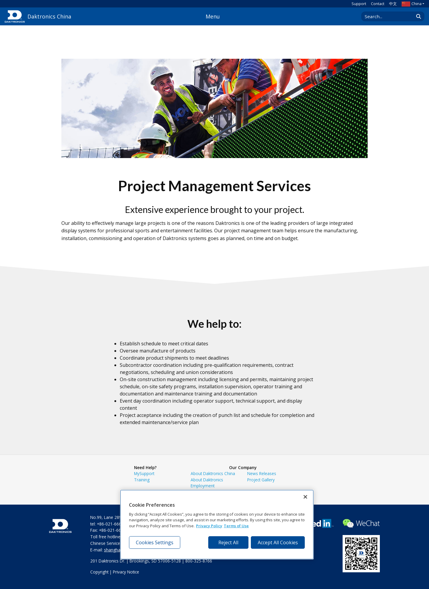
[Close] (305, 496)
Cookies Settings (154, 542)
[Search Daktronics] (390, 16)
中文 (393, 3)
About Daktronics (207, 480)
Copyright (99, 572)
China (412, 3)
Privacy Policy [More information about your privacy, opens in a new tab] (209, 525)
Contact (377, 3)
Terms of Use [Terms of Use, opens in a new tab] (236, 525)
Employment (202, 485)
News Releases (261, 473)
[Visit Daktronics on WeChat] (361, 525)
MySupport (144, 473)
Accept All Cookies (278, 542)
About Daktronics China (213, 473)
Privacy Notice (126, 572)
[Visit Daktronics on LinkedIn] (315, 525)
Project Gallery (261, 480)
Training (142, 480)
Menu (213, 16)
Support (359, 3)
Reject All (228, 542)
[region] (217, 524)
